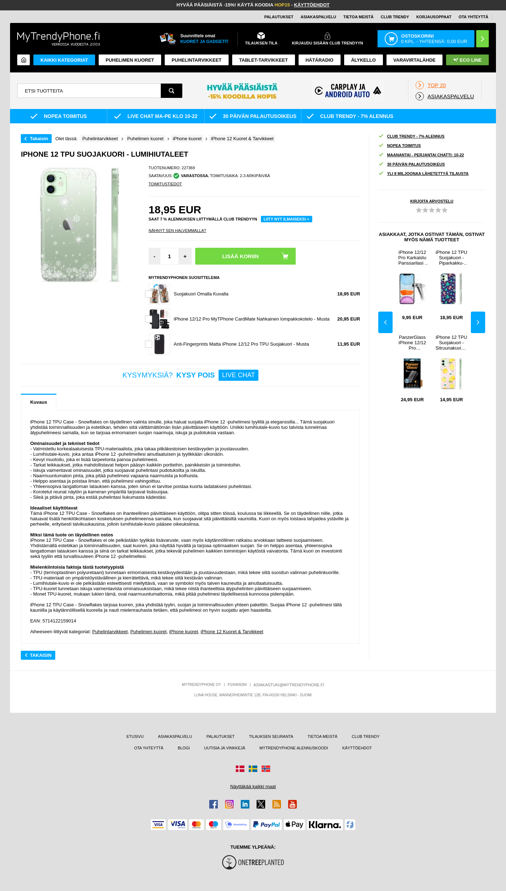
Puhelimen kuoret (130, 60)
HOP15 (282, 5)
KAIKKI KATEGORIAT (64, 60)
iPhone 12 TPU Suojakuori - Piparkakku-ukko (451, 258)
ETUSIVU (135, 736)
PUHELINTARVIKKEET (196, 60)
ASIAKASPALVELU (318, 17)
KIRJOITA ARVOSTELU (431, 201)
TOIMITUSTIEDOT (165, 184)
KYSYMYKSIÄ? (190, 375)
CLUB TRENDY (365, 736)
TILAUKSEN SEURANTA (271, 736)
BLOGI (184, 748)
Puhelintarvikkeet (110, 631)
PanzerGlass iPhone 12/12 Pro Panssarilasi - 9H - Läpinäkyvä (412, 343)
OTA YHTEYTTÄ (473, 17)
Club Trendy (395, 17)
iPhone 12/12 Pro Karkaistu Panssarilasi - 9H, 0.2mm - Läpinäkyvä (412, 258)
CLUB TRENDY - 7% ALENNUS (411, 136)
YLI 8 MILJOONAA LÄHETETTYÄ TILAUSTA (423, 173)
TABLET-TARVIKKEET (263, 60)
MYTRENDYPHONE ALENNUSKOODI (293, 748)
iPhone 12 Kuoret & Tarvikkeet (232, 631)
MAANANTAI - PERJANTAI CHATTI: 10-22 (421, 155)
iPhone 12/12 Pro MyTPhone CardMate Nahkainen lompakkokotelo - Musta (251, 319)
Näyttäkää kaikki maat (253, 786)
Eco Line (467, 60)
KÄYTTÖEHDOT (311, 5)
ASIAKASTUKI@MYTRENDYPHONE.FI (288, 685)
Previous (385, 322)
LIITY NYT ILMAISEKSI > (286, 219)
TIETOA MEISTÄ (358, 17)
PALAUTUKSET (278, 17)
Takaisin (39, 138)
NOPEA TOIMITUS (399, 145)
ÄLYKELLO (363, 60)
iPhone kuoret (183, 631)
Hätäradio (319, 60)
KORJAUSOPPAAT (433, 17)
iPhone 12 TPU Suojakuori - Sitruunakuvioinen (451, 343)
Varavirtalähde (414, 60)
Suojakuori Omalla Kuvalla (201, 294)
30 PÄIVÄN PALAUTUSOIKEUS (411, 164)
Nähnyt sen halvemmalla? (177, 230)
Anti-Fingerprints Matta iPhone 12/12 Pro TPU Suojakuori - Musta (241, 344)
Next (478, 322)
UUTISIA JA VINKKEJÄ (224, 748)
